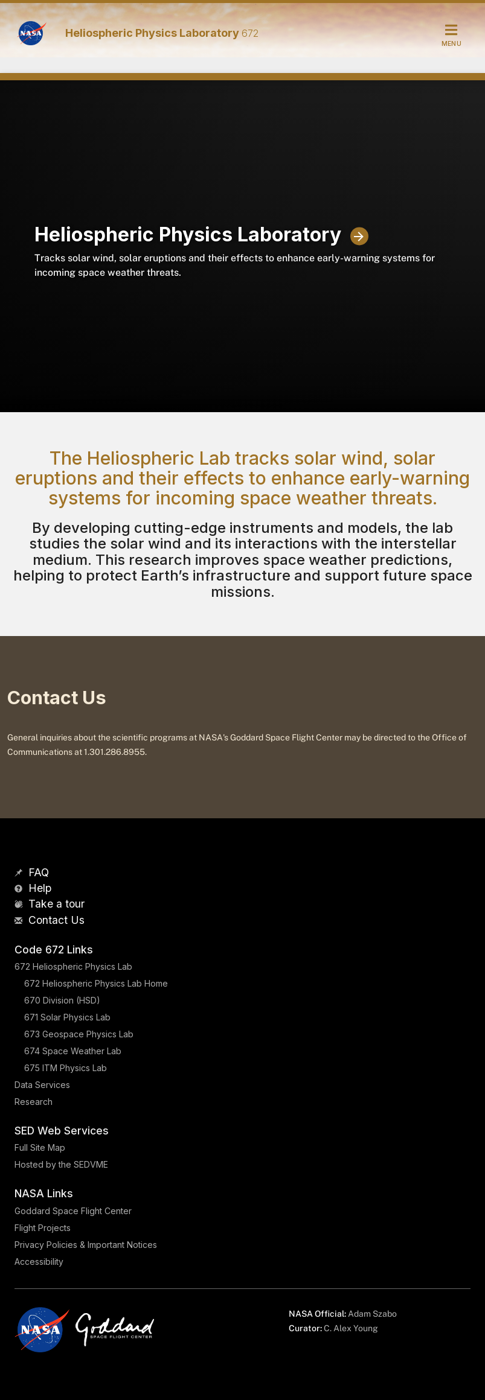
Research (33, 1101)
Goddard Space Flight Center (73, 1211)
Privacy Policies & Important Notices (85, 1244)
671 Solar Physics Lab (67, 1017)
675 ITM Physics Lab (65, 1068)
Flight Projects (42, 1228)
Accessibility (38, 1261)
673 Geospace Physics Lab (78, 1034)
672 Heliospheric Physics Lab (73, 966)
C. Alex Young (351, 1328)
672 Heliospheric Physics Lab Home (96, 983)
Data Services (42, 1085)
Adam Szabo (372, 1314)
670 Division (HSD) (62, 1000)
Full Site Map (39, 1147)
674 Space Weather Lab (72, 1051)
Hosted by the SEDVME (61, 1164)
